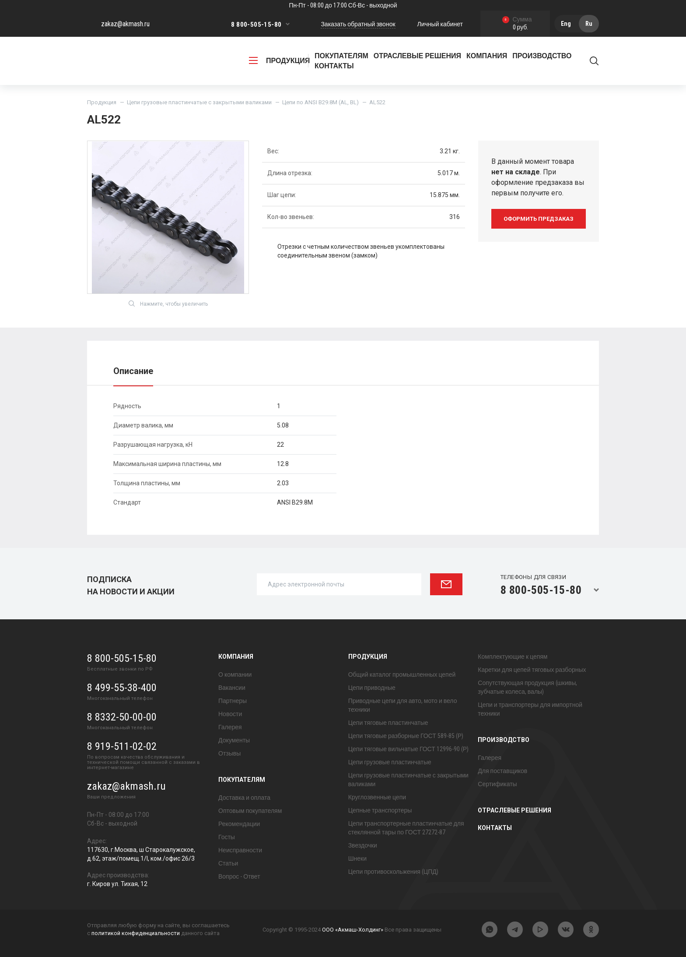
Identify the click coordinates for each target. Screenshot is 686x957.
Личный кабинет (440, 24)
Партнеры (232, 700)
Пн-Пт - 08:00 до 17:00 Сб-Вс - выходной (343, 5)
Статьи (228, 863)
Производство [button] (541, 56)
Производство (503, 739)
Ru (588, 23)
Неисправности (240, 850)
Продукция (101, 102)
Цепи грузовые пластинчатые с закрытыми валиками (199, 102)
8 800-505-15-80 (256, 24)
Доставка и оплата (244, 797)
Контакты (334, 66)
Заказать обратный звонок (358, 24)
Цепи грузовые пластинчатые (389, 762)
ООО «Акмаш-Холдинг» (352, 929)
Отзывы (229, 753)
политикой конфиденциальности (135, 933)
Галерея (230, 727)
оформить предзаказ (539, 218)
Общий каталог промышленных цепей (402, 674)
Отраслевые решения (417, 56)
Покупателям (241, 779)
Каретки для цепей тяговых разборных (532, 669)
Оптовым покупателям (250, 810)
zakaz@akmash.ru (125, 24)
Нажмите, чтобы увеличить (168, 303)
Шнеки (357, 858)
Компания (235, 656)
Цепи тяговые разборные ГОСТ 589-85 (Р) (405, 735)
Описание (133, 371)
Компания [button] (486, 56)
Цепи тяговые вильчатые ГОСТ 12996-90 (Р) (408, 748)
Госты (226, 836)
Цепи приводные (372, 687)
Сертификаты (497, 783)
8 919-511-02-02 (122, 746)
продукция (279, 61)
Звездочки (362, 845)
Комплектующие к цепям (512, 656)
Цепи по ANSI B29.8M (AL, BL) (320, 102)
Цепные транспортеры (380, 810)
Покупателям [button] (341, 56)
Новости (230, 713)
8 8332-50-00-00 (122, 717)
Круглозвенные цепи (377, 797)
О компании (235, 674)
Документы (234, 740)
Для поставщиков (502, 770)
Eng (566, 23)
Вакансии (231, 687)
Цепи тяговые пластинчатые (388, 722)
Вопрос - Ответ (239, 876)
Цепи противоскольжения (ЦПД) (393, 871)
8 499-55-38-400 (122, 688)
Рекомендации (239, 823)
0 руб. (517, 24)
